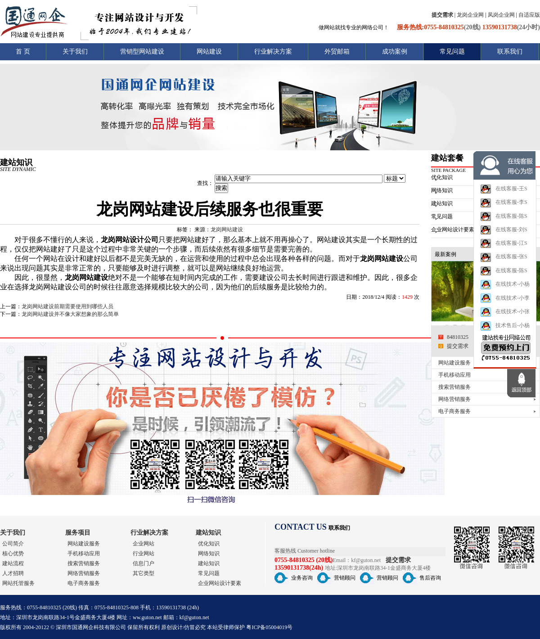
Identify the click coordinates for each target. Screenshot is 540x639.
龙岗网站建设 (227, 229)
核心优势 (13, 553)
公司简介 (13, 543)
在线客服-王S (503, 196)
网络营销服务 (454, 399)
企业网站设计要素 (219, 583)
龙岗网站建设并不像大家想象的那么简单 (70, 314)
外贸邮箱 (337, 51)
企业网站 (143, 543)
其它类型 (143, 573)
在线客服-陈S (503, 223)
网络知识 (209, 553)
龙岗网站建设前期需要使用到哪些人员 (67, 306)
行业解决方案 (273, 51)
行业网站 (143, 553)
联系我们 (509, 51)
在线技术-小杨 (505, 292)
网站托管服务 (18, 583)
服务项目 (77, 532)
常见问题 (452, 51)
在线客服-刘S (503, 237)
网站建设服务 (454, 363)
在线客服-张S (503, 264)
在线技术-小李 (505, 305)
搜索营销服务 (454, 387)
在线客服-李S (503, 210)
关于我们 (75, 51)
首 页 (23, 51)
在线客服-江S (503, 250)
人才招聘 (13, 573)
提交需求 (457, 346)
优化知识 (209, 543)
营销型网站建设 (142, 51)
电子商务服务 (454, 411)
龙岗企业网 (470, 15)
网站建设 (209, 51)
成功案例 (394, 51)
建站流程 (13, 563)
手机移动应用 (454, 375)
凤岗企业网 (501, 15)
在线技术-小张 (505, 319)
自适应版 (529, 15)
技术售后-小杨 (505, 333)
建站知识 (208, 532)
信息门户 (143, 563)
